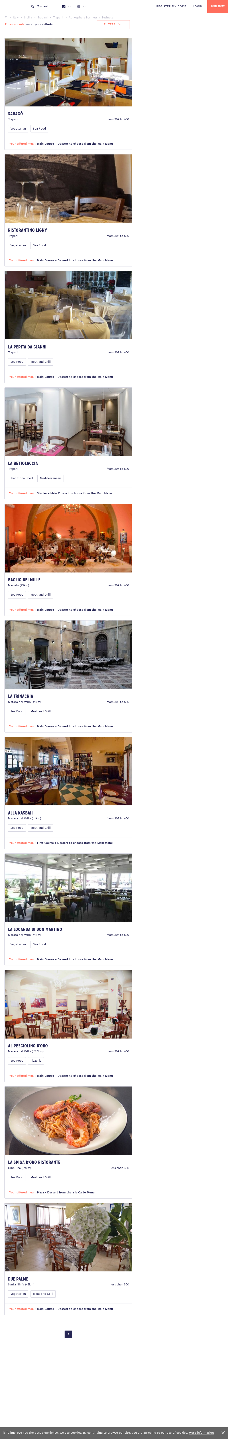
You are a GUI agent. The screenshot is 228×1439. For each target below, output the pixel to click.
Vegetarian (18, 128)
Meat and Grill (41, 362)
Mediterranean (50, 478)
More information (201, 1433)
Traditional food (21, 478)
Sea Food (39, 128)
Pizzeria (36, 1061)
